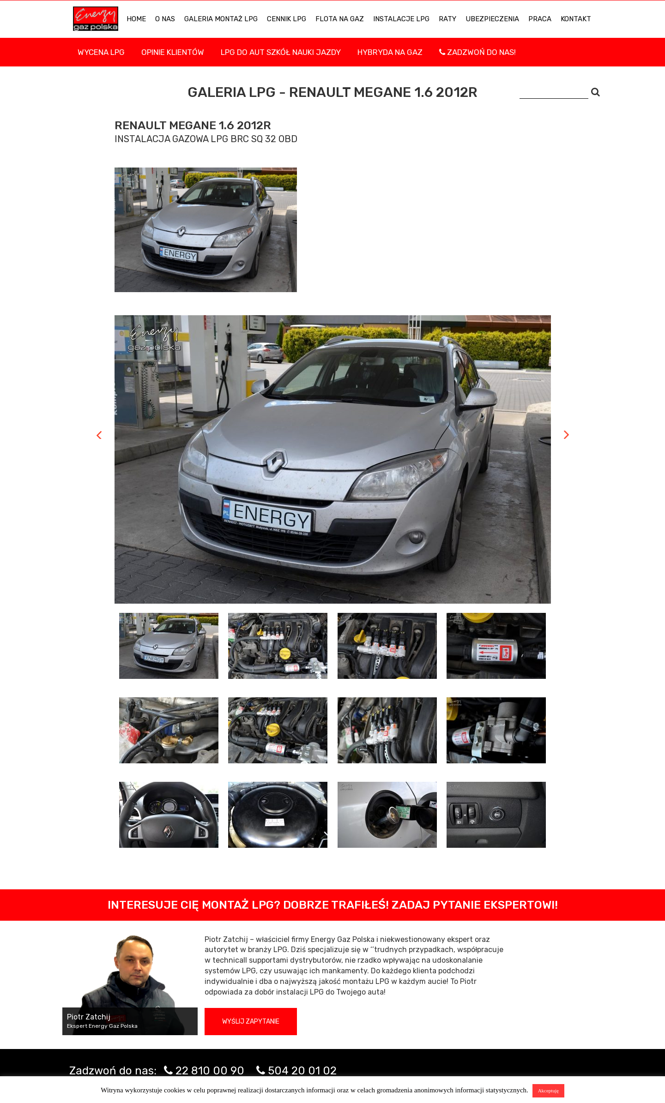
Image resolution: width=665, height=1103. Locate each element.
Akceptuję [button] (548, 1090)
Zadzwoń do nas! (477, 52)
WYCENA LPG (101, 52)
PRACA (539, 19)
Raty (447, 19)
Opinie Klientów (172, 52)
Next (566, 435)
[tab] (169, 646)
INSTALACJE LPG (401, 19)
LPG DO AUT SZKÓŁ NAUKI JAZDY (281, 52)
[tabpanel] (333, 459)
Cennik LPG (286, 19)
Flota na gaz (339, 19)
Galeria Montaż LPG (221, 19)
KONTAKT (576, 19)
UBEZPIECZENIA (492, 19)
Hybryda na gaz (390, 52)
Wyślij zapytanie (250, 1021)
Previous (99, 435)
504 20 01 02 (302, 1070)
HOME (136, 19)
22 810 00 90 (209, 1070)
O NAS (165, 19)
